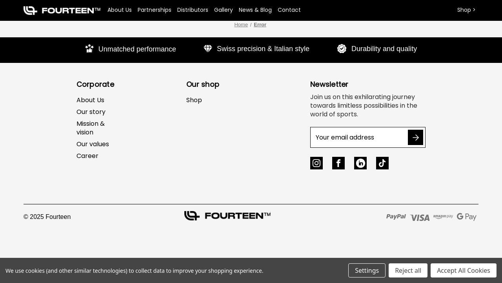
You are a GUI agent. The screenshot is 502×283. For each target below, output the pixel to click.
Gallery (223, 10)
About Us (119, 10)
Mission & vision (90, 128)
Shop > (466, 10)
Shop (194, 100)
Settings (367, 270)
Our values (92, 144)
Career (87, 155)
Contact (289, 10)
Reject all (408, 270)
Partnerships (154, 10)
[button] (62, 10)
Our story (90, 111)
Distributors (192, 10)
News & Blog (255, 10)
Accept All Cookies (463, 270)
